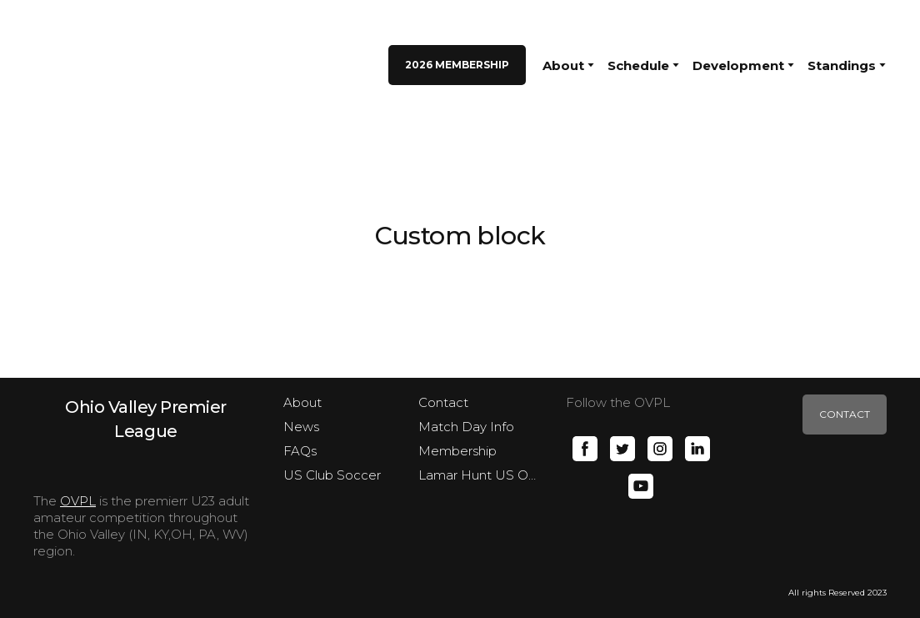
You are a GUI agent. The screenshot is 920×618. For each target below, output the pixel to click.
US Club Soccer (332, 475)
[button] (457, 65)
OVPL (78, 501)
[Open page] (145, 418)
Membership (457, 451)
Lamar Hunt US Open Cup (479, 475)
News (301, 427)
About (302, 402)
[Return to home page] (72, 65)
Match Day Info (466, 427)
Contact (443, 402)
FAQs (300, 451)
